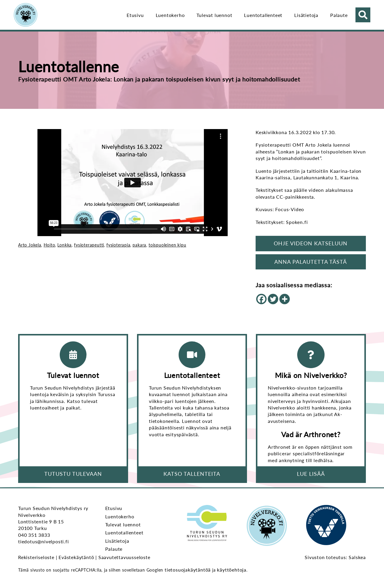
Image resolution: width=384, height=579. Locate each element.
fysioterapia (118, 244)
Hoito (49, 244)
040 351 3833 (34, 535)
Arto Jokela (29, 244)
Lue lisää (311, 473)
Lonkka (64, 244)
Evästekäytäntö (76, 557)
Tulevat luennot (214, 15)
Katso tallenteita (191, 473)
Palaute (339, 15)
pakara (139, 244)
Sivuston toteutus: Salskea (335, 557)
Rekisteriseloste (36, 557)
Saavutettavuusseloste (124, 557)
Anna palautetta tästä (310, 261)
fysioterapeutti (89, 244)
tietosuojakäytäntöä (188, 569)
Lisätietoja (306, 15)
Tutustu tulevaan (73, 473)
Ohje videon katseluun (310, 243)
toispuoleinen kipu (167, 244)
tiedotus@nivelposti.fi (43, 541)
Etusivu (135, 15)
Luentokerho (170, 15)
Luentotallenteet (263, 15)
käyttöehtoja (231, 569)
